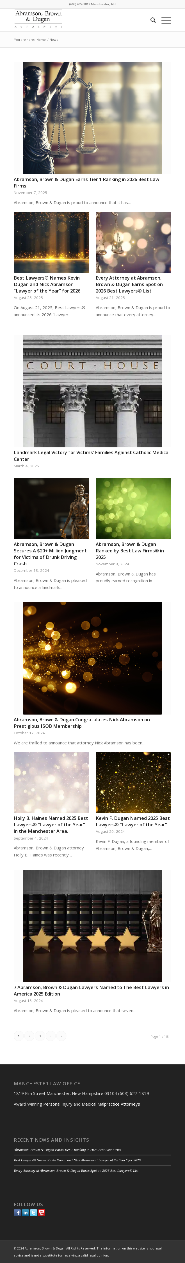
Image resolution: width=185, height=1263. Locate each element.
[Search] (150, 20)
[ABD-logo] (77, 20)
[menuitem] (150, 20)
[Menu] (163, 20)
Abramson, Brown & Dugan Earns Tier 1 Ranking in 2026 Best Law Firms (67, 1150)
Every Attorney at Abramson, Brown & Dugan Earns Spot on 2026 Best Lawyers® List (129, 284)
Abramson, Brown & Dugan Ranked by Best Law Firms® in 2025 (130, 550)
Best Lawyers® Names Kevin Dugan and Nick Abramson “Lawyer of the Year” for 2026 (47, 284)
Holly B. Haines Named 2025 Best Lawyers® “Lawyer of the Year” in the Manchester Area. (51, 824)
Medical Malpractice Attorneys (111, 1104)
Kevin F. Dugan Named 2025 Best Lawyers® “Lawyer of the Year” (133, 821)
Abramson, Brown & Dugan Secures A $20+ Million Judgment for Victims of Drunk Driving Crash (50, 554)
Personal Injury (57, 1104)
